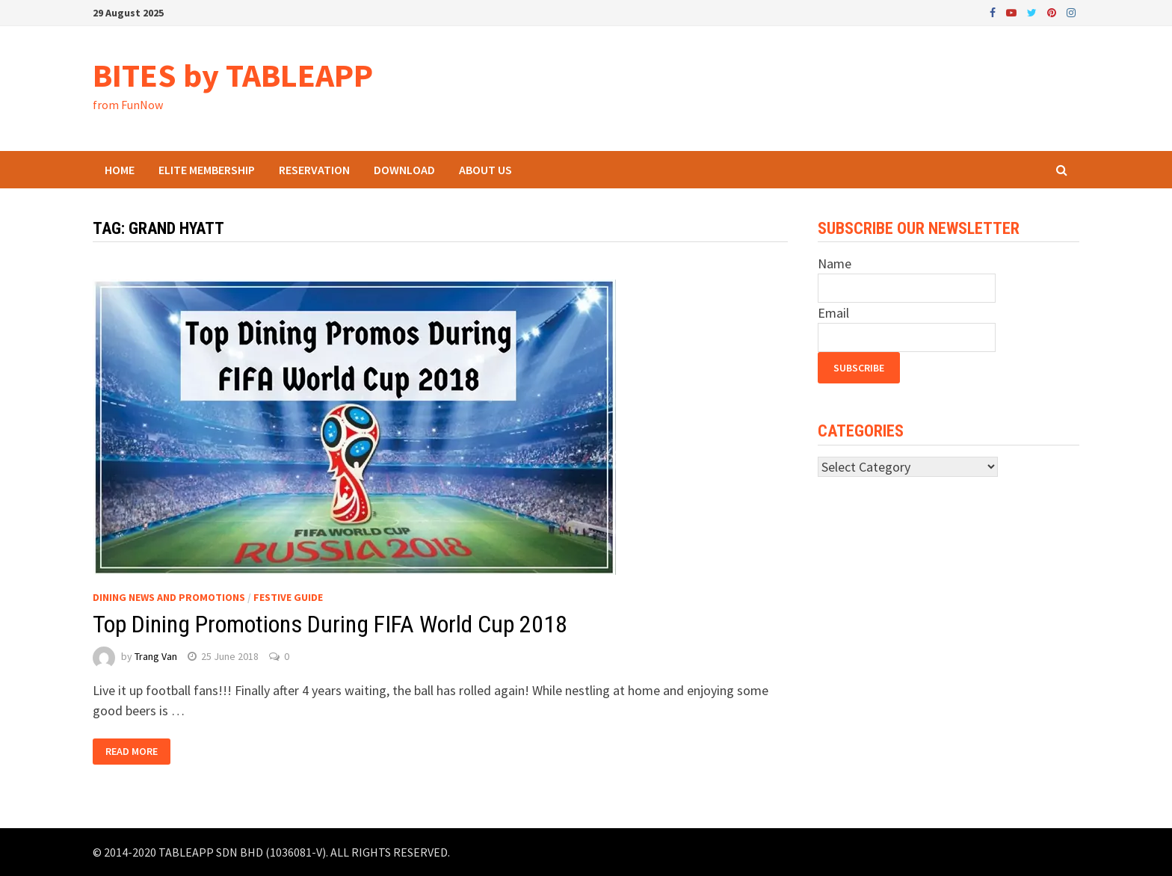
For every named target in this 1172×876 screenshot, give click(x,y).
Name (834, 263)
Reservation (314, 169)
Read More (131, 752)
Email (833, 312)
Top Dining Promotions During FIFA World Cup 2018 (330, 624)
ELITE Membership (206, 169)
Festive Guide (288, 597)
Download (404, 169)
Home (120, 169)
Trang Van (156, 656)
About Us (485, 169)
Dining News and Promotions (169, 597)
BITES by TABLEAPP (233, 75)
